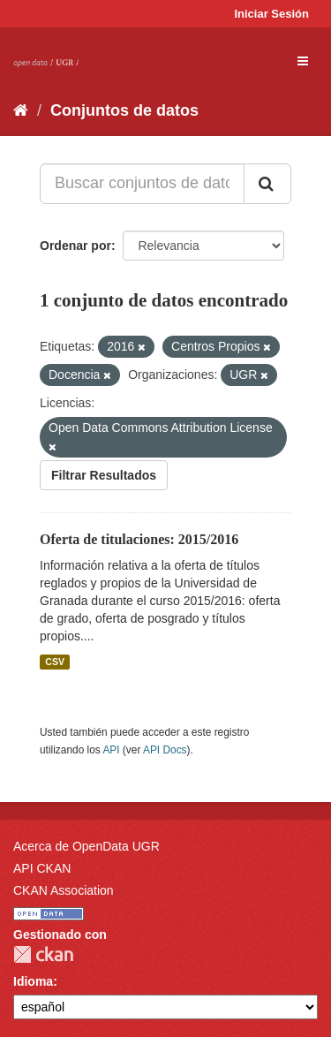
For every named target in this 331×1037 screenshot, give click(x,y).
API (110, 750)
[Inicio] (20, 110)
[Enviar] (267, 183)
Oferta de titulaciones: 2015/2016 (139, 539)
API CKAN (42, 868)
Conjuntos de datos (124, 110)
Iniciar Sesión (271, 13)
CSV (54, 661)
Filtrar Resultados (103, 475)
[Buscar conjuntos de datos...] (142, 183)
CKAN (43, 954)
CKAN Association (63, 890)
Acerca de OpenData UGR (86, 846)
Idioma (33, 981)
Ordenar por (75, 245)
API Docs (165, 750)
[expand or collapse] (303, 61)
